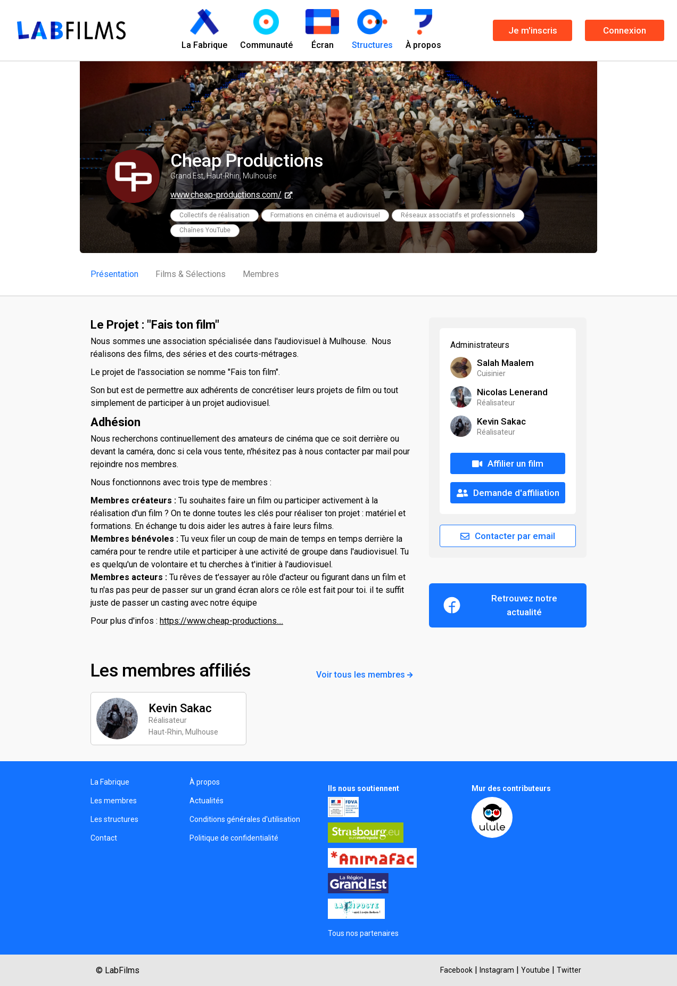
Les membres (113, 800)
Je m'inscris (532, 30)
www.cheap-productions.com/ (226, 195)
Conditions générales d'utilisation (244, 819)
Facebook (456, 970)
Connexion (624, 30)
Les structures (114, 819)
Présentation (114, 274)
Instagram (497, 970)
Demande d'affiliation (508, 492)
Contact (103, 838)
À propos (204, 782)
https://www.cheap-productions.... (221, 621)
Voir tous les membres (364, 675)
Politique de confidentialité (233, 838)
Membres (261, 274)
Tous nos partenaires (363, 933)
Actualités (206, 800)
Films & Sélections (190, 274)
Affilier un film (507, 463)
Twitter (569, 970)
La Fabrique (109, 782)
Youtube (535, 970)
